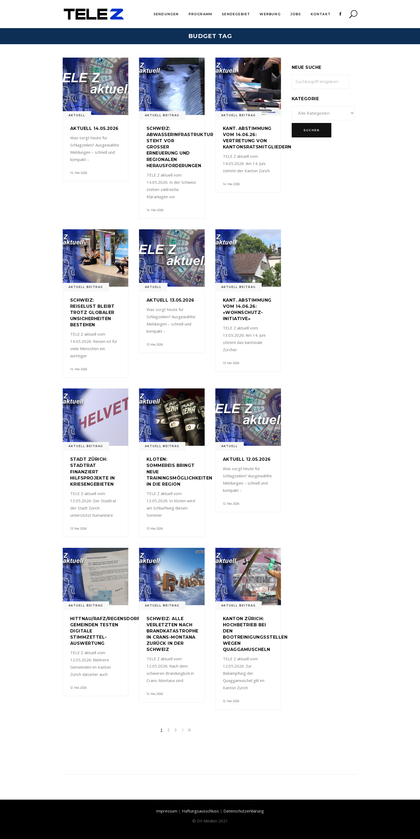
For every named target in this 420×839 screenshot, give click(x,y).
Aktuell (77, 115)
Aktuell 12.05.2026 (247, 459)
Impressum (166, 811)
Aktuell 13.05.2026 (170, 300)
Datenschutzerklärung (243, 811)
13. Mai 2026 (155, 344)
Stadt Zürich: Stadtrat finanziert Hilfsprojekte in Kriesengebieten (92, 471)
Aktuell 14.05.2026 (94, 128)
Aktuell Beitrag (162, 115)
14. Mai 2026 (78, 173)
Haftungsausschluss (200, 811)
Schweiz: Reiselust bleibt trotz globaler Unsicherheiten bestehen (92, 312)
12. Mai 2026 (231, 503)
